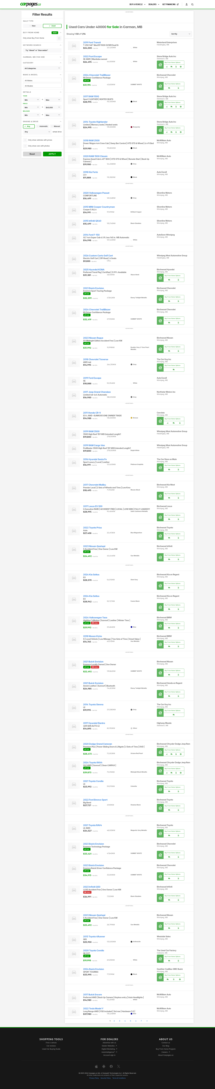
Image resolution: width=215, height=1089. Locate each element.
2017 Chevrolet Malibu (94, 485)
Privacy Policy (94, 1078)
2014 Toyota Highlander (95, 122)
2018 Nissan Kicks (92, 636)
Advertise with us (109, 1043)
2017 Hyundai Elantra (94, 723)
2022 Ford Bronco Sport (95, 800)
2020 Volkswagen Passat (96, 193)
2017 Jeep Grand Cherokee (97, 392)
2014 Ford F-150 (91, 235)
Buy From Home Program (166, 1049)
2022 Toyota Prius (92, 527)
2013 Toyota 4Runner (94, 936)
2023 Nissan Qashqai (94, 546)
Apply (52, 154)
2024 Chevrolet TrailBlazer (97, 75)
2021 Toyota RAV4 (92, 825)
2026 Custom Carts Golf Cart (98, 255)
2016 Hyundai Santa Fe (95, 459)
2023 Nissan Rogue (93, 338)
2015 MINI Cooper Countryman (99, 207)
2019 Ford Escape (92, 378)
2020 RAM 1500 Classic (95, 156)
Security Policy (106, 1078)
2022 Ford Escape (92, 56)
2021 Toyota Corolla (93, 781)
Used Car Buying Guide (51, 1049)
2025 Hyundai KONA (93, 269)
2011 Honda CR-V (92, 413)
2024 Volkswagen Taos (95, 617)
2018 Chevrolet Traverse (95, 359)
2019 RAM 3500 (91, 431)
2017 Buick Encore (92, 994)
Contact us (166, 1043)
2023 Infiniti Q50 (91, 887)
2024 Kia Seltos (91, 574)
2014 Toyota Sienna (93, 704)
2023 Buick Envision (93, 288)
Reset (32, 154)
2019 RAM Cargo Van (94, 445)
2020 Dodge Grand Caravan (97, 744)
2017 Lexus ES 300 (92, 506)
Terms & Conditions (119, 1078)
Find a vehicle (51, 1043)
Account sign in (109, 1055)
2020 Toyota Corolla (93, 950)
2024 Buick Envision (93, 969)
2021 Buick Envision (93, 661)
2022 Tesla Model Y (93, 1008)
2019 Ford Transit (92, 42)
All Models (42, 85)
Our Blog (165, 1046)
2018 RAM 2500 (91, 140)
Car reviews (51, 1046)
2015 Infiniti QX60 (92, 221)
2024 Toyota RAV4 (92, 762)
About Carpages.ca (165, 1055)
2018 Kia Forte (90, 172)
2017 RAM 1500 (91, 96)
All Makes (42, 80)
